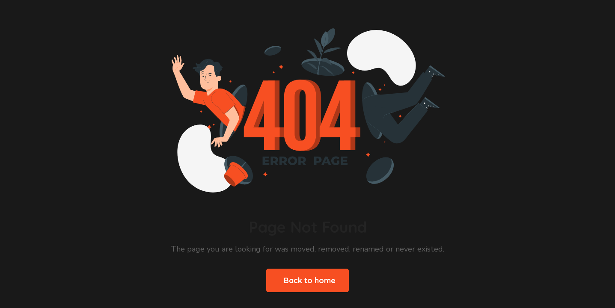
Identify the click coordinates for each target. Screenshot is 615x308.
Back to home (310, 280)
